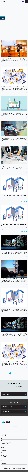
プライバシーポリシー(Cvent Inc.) (16, 468)
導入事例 (2, 447)
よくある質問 (4, 434)
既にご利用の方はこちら (14, 412)
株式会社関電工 (4, 450)
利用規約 (23, 468)
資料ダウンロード (4, 455)
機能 (1, 438)
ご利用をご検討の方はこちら (14, 407)
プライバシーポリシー (6, 468)
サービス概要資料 (4, 456)
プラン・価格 (4, 435)
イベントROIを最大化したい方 (6, 442)
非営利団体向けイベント (5, 444)
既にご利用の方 (4, 463)
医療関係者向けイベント (5, 443)
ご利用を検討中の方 (5, 461)
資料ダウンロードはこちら (14, 394)
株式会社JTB (4, 448)
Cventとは (3, 432)
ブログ (2, 452)
